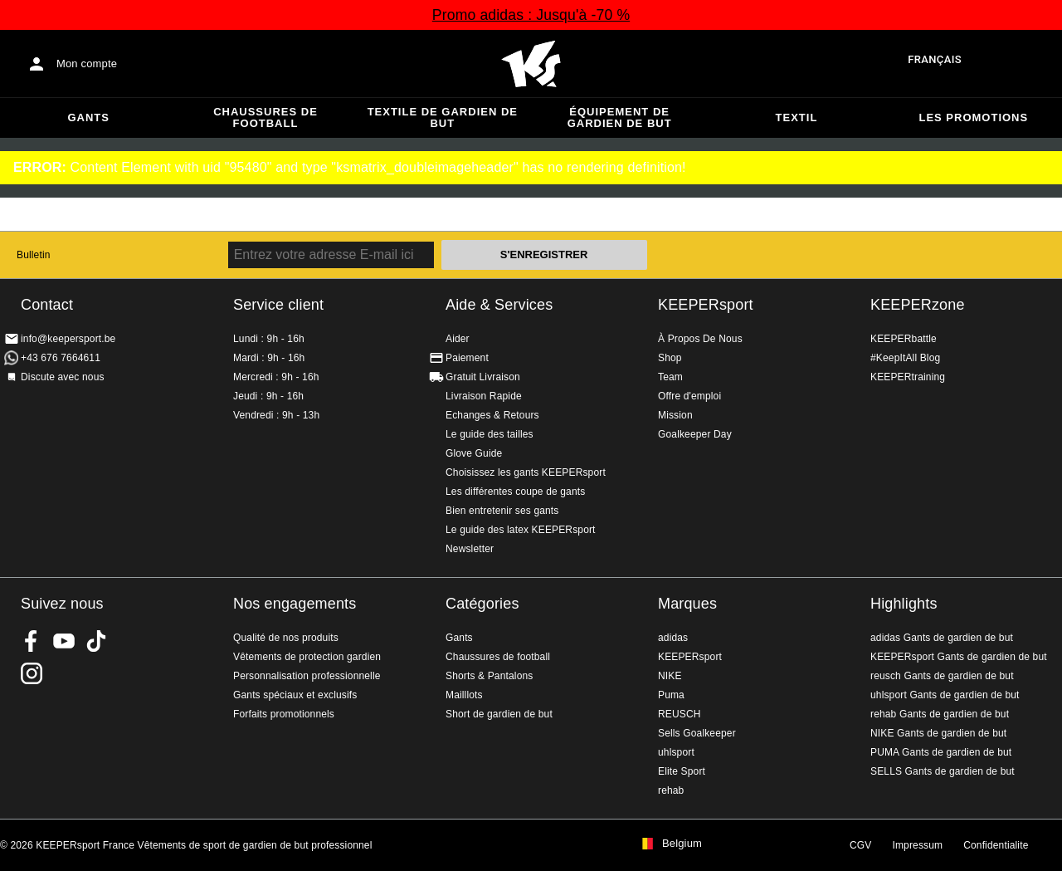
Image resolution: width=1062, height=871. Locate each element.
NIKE (670, 676)
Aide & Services (499, 304)
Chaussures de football (265, 117)
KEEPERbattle (903, 339)
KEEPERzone (917, 304)
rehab (671, 790)
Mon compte (86, 63)
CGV (860, 845)
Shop (670, 358)
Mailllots (464, 695)
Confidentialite (995, 845)
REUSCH (679, 714)
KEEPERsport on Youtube (64, 641)
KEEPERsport (705, 304)
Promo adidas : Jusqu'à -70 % (531, 15)
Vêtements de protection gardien (307, 657)
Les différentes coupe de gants (515, 491)
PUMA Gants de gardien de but (940, 752)
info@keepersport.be (68, 339)
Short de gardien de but (499, 714)
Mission (675, 415)
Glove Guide (474, 453)
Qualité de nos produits (286, 637)
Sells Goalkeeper (697, 733)
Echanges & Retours (492, 415)
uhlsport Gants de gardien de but (945, 695)
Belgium (682, 843)
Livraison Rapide (484, 396)
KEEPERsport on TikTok (96, 641)
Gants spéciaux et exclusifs (295, 695)
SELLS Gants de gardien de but (942, 771)
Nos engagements (294, 603)
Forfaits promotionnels (283, 714)
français (935, 59)
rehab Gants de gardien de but (939, 714)
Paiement (467, 358)
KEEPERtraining (907, 377)
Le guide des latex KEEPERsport (521, 530)
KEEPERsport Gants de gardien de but (958, 657)
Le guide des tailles (489, 434)
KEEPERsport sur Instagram (31, 673)
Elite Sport (681, 771)
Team (670, 377)
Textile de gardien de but (443, 117)
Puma (671, 695)
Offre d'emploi (689, 396)
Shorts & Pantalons (489, 676)
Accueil (531, 64)
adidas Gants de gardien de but (941, 637)
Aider (458, 339)
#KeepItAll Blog (905, 358)
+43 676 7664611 (60, 358)
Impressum (917, 845)
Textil (797, 117)
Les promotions (973, 117)
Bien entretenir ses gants (502, 510)
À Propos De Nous (700, 339)
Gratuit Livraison (483, 377)
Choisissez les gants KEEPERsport (526, 472)
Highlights (904, 603)
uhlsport (676, 752)
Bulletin (34, 255)
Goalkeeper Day (695, 434)
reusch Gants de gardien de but (942, 676)
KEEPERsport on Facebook (31, 641)
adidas (673, 637)
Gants (88, 117)
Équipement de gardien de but (620, 117)
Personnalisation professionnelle (307, 676)
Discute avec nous (63, 377)
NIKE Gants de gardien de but (938, 733)
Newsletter (470, 549)
